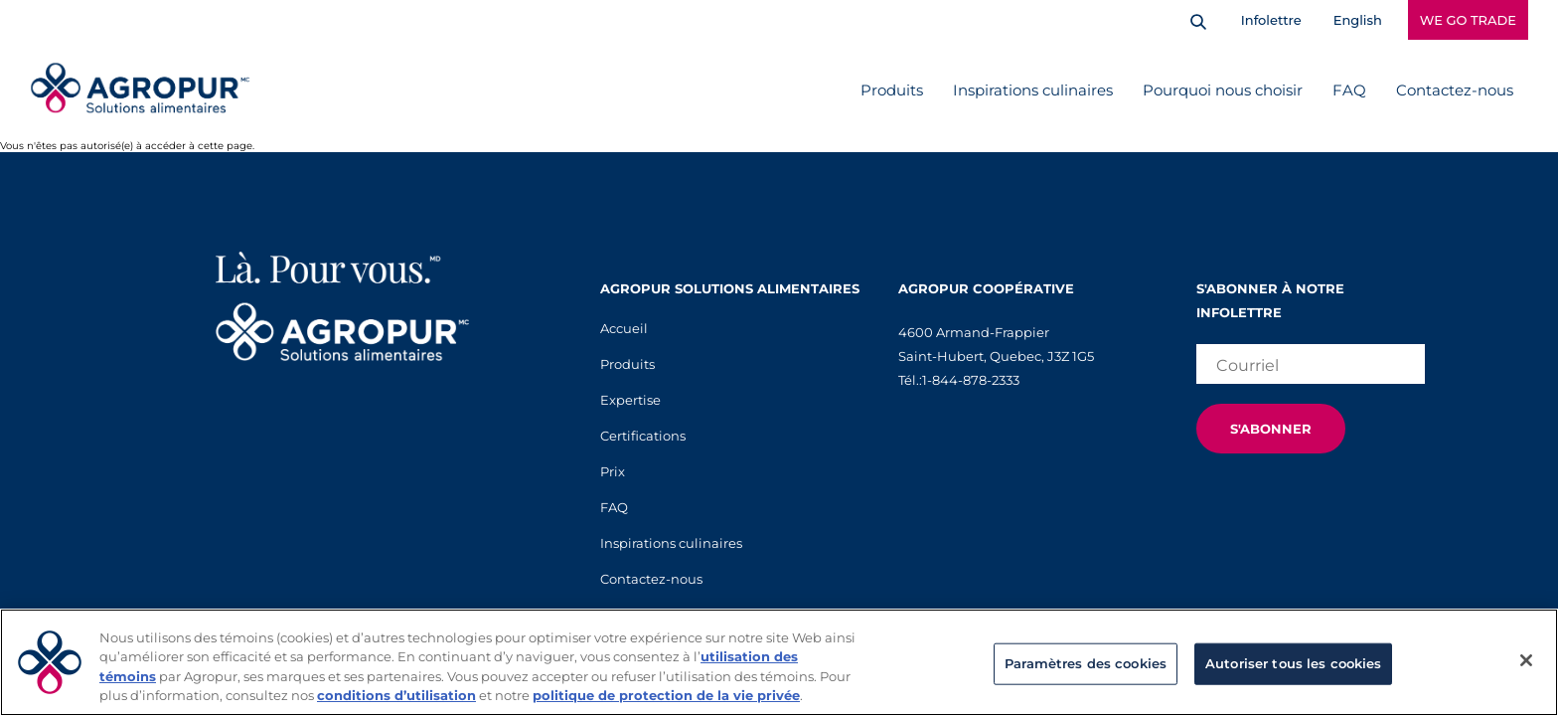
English (1357, 20)
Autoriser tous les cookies (1293, 663)
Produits (891, 90)
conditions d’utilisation (396, 695)
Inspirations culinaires (1033, 90)
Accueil (624, 328)
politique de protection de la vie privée (666, 695)
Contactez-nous (1454, 90)
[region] (779, 662)
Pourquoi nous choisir (1223, 90)
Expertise (630, 400)
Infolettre (1271, 20)
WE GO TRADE (1468, 20)
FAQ (1349, 90)
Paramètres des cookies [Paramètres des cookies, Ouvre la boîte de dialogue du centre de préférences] (1086, 663)
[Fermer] (1526, 660)
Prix (612, 471)
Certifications (643, 436)
